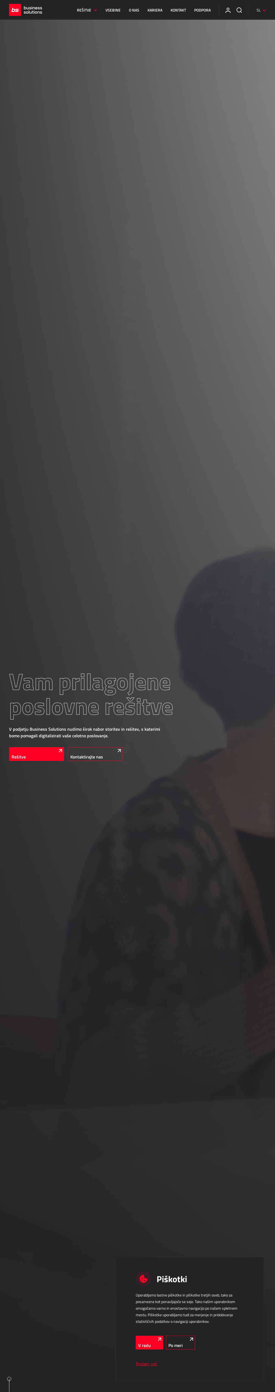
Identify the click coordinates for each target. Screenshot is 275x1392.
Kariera (155, 10)
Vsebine (113, 10)
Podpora (202, 10)
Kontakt (178, 10)
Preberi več (146, 1364)
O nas (134, 10)
